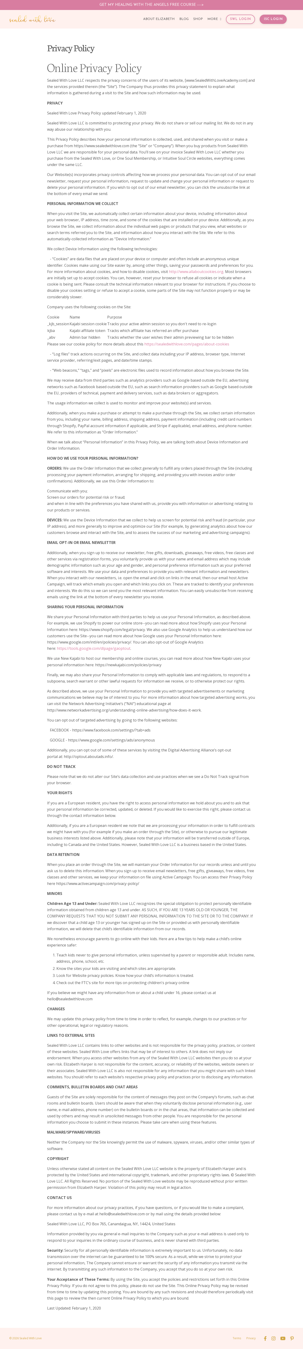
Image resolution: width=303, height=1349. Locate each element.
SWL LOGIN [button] (240, 19)
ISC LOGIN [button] (273, 19)
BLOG (184, 19)
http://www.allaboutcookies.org (196, 271)
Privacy (251, 1338)
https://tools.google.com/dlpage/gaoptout (93, 648)
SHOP (198, 19)
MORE (214, 19)
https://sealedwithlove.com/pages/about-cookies (186, 344)
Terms (237, 1338)
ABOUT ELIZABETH (159, 19)
